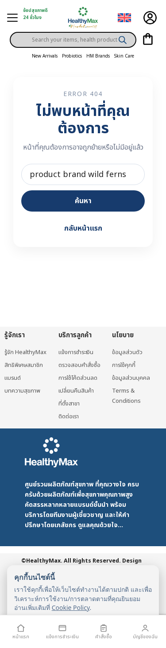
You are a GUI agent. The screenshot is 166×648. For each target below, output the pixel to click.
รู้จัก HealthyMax (25, 352)
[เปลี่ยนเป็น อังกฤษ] (124, 18)
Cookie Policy (71, 607)
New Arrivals (45, 56)
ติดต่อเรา (68, 416)
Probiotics (72, 56)
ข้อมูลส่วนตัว (127, 352)
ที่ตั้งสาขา (69, 403)
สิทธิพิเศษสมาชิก (23, 365)
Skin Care (124, 56)
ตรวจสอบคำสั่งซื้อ (79, 365)
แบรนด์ (12, 378)
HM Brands (98, 56)
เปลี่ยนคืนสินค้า (76, 390)
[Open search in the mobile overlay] (73, 32)
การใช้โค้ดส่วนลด (77, 378)
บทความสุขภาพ (22, 390)
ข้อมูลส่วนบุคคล (131, 378)
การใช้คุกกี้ (123, 365)
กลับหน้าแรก (83, 228)
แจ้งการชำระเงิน (75, 352)
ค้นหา (83, 201)
